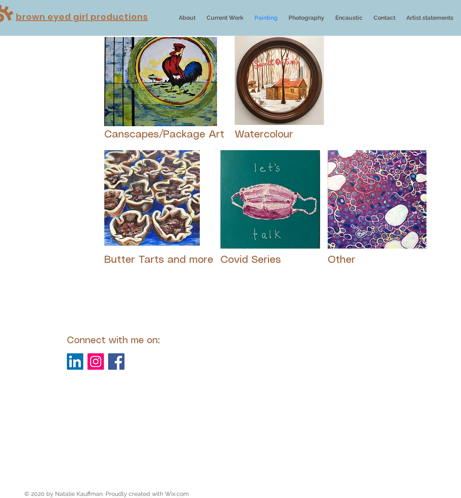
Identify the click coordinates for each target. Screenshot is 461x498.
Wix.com (177, 493)
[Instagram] (95, 361)
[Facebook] (116, 361)
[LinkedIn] (75, 361)
